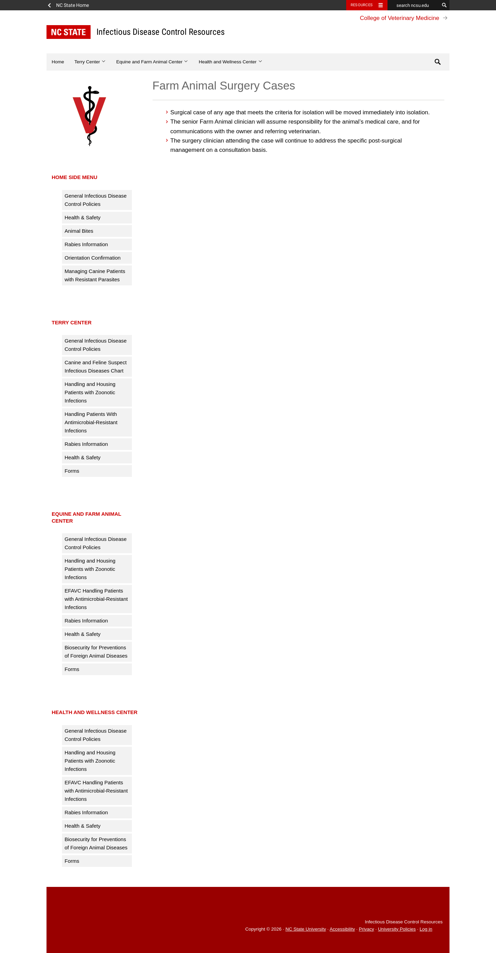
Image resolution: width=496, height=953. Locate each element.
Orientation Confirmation (93, 258)
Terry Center (90, 61)
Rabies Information (86, 244)
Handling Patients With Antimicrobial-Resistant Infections (91, 422)
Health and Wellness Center (230, 61)
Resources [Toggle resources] (362, 5)
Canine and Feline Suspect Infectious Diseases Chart (96, 366)
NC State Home (72, 5)
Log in (426, 929)
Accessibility (342, 929)
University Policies (397, 929)
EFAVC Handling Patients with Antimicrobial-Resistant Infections (96, 599)
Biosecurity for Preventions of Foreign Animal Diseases (96, 652)
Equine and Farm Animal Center (152, 61)
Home (58, 61)
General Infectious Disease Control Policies (96, 200)
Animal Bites (79, 231)
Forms (72, 471)
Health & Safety (83, 217)
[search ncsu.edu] (413, 5)
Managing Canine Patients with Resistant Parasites (95, 275)
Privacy (366, 929)
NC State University (306, 929)
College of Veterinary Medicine (400, 18)
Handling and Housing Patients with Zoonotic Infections (90, 392)
